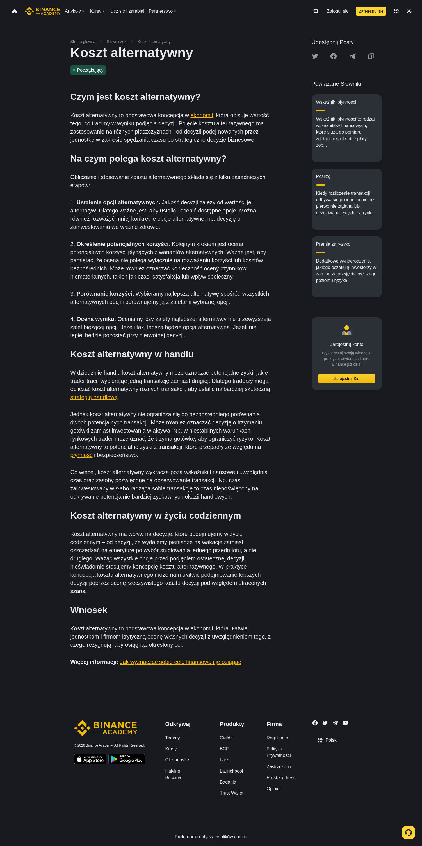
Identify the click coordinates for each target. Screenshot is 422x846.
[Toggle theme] (409, 11)
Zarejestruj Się (346, 378)
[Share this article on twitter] (315, 56)
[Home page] (42, 11)
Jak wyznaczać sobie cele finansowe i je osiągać (180, 662)
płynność (81, 455)
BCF (224, 749)
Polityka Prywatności (278, 752)
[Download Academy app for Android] (126, 760)
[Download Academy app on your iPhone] (90, 760)
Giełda (226, 738)
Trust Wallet (231, 793)
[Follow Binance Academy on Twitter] (325, 723)
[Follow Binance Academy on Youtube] (345, 723)
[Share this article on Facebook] (333, 56)
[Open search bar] (314, 11)
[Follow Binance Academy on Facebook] (315, 723)
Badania (228, 782)
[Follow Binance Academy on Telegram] (335, 722)
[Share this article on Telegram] (352, 56)
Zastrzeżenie (279, 766)
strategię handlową (94, 397)
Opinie (272, 788)
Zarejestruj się (371, 11)
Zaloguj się (337, 11)
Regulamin (277, 738)
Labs (225, 759)
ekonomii (202, 115)
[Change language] (396, 11)
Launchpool (231, 771)
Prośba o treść (280, 777)
